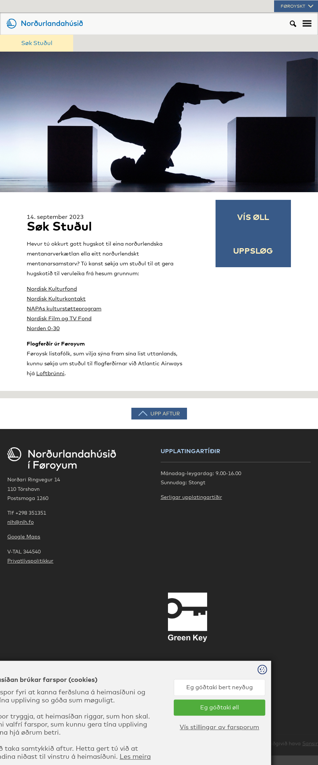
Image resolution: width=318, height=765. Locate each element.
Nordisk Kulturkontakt (56, 298)
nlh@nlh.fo (20, 522)
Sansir (310, 743)
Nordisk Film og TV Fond (59, 318)
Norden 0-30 (43, 328)
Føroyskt (298, 6)
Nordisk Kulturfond (52, 288)
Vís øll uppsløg (253, 233)
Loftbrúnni (50, 373)
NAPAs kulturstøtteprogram (64, 308)
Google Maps (23, 536)
